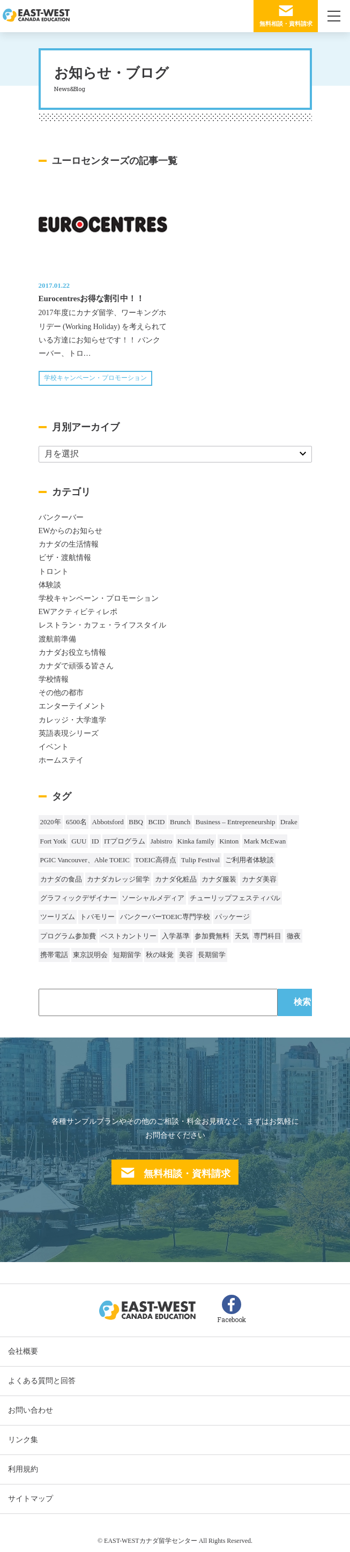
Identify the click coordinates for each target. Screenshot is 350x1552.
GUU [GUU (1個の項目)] (78, 841)
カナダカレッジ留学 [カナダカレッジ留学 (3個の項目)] (118, 879)
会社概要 (23, 1351)
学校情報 (54, 679)
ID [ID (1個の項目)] (95, 841)
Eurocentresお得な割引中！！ (92, 298)
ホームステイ (61, 760)
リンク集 (23, 1440)
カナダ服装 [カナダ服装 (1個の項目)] (219, 879)
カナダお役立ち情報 (72, 652)
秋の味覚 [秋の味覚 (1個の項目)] (160, 955)
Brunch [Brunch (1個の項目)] (180, 822)
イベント (54, 747)
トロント (54, 572)
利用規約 (23, 1469)
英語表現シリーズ (69, 733)
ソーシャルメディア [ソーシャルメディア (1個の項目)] (153, 898)
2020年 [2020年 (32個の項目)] (50, 822)
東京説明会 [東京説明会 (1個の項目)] (90, 955)
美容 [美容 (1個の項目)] (186, 955)
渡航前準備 (57, 639)
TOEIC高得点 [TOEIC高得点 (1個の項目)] (155, 860)
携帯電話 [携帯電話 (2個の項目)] (54, 955)
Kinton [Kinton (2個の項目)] (229, 841)
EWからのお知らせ (71, 531)
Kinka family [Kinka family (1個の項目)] (195, 841)
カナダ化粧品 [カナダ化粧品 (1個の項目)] (176, 879)
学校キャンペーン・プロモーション (95, 378)
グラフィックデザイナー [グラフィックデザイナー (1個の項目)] (78, 898)
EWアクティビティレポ (78, 612)
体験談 (50, 585)
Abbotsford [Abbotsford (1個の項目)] (108, 822)
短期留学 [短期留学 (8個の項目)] (127, 955)
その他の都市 (61, 693)
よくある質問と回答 (42, 1381)
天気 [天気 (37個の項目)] (242, 936)
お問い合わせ (30, 1410)
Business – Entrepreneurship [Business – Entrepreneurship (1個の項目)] (235, 822)
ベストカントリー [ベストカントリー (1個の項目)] (129, 936)
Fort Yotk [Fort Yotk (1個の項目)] (53, 841)
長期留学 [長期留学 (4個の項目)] (212, 955)
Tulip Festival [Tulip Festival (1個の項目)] (200, 860)
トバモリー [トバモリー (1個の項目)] (97, 917)
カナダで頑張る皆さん (76, 666)
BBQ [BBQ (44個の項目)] (136, 822)
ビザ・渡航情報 (65, 558)
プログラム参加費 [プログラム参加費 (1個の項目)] (68, 936)
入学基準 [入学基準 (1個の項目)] (176, 936)
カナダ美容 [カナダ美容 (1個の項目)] (259, 879)
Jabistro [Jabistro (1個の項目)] (161, 841)
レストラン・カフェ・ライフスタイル (102, 625)
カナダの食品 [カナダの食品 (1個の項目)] (61, 879)
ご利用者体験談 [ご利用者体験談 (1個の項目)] (249, 860)
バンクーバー (61, 517)
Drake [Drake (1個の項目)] (288, 822)
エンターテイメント (72, 706)
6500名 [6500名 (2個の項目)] (76, 822)
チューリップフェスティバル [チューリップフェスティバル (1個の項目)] (235, 898)
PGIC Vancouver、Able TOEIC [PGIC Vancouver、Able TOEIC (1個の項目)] (85, 860)
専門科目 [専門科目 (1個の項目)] (267, 936)
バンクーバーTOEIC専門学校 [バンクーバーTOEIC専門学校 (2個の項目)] (165, 917)
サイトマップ (30, 1499)
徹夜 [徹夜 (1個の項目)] (294, 936)
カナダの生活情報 (69, 544)
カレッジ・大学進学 (72, 720)
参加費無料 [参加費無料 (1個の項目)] (212, 936)
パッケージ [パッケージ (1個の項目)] (232, 917)
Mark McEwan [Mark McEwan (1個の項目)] (265, 841)
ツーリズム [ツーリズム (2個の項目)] (57, 917)
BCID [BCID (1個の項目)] (156, 822)
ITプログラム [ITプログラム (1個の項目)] (124, 841)
